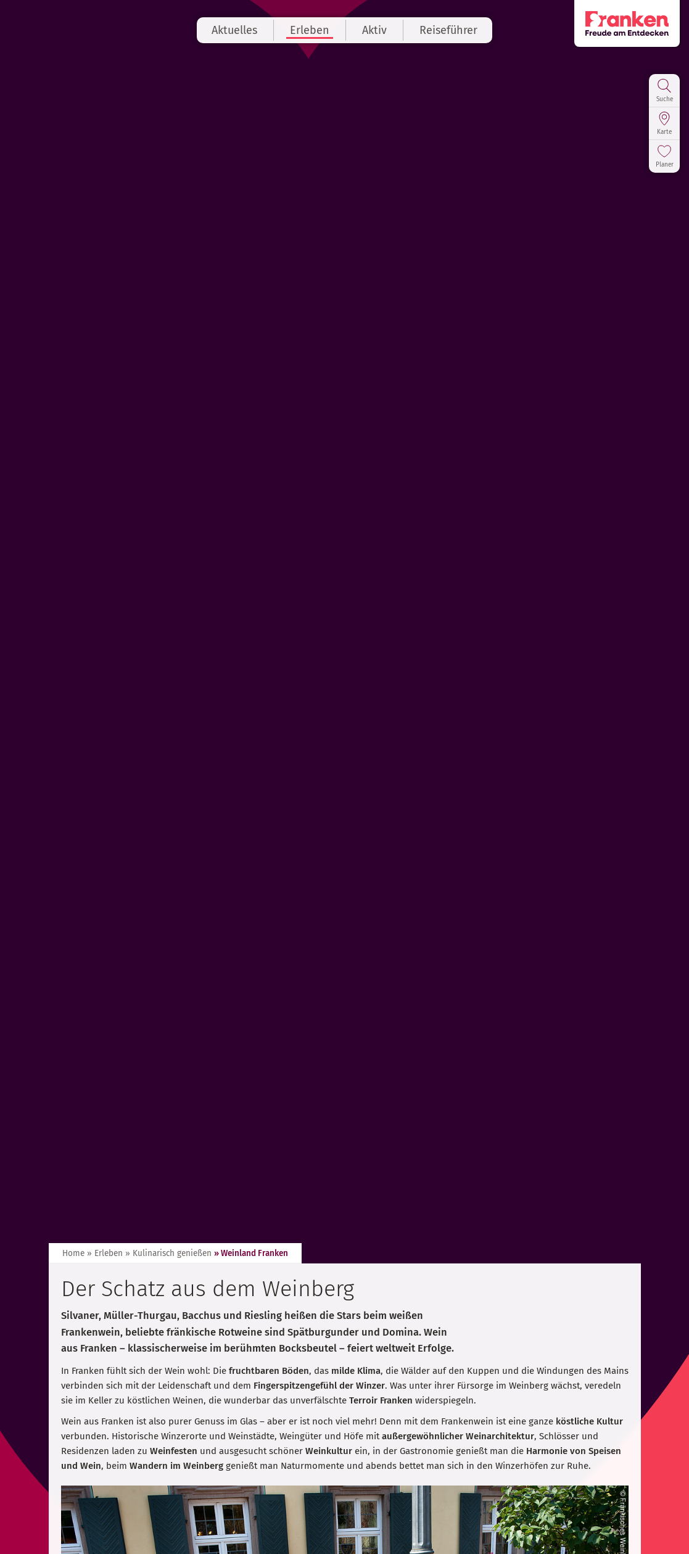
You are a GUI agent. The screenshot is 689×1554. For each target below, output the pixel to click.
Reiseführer (448, 30)
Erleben (309, 30)
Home (73, 1253)
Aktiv (374, 30)
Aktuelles (234, 30)
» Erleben (105, 1253)
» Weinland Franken (251, 1253)
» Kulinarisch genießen (168, 1253)
